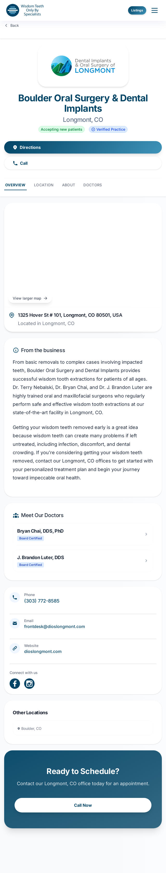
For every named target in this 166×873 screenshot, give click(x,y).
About (68, 185)
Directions (26, 147)
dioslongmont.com (43, 651)
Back (11, 25)
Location (44, 185)
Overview (15, 185)
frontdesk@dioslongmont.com (54, 626)
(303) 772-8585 (41, 601)
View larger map (30, 298)
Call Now (83, 805)
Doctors (92, 185)
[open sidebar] (154, 10)
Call (20, 163)
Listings (137, 10)
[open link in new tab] (15, 683)
